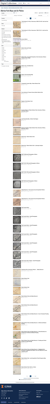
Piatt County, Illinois (25, 207)
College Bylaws (23, 402)
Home (2, 7)
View (36, 12)
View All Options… (6, 61)
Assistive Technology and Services (24, 392)
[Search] (43, 3)
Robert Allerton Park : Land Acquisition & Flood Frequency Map (33, 358)
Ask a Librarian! (3, 395)
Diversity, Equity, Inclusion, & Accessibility (23, 395)
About (28, 3)
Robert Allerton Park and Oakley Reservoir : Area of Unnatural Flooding (35, 313)
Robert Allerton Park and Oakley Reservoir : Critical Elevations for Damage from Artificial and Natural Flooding (34, 332)
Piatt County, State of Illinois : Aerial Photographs (30, 260)
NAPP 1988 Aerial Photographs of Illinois (29, 154)
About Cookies (3, 402)
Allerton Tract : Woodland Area (27, 65)
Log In (48, 0)
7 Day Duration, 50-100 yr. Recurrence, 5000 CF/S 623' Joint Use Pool (34, 21)
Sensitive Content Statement (4, 5)
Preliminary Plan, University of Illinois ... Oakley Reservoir (32, 269)
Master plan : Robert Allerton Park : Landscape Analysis (32, 145)
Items (24, 3)
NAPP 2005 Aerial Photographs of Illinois (29, 180)
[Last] (35, 18)
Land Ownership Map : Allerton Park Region (29, 118)
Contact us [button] (25, 378)
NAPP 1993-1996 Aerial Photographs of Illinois (30, 163)
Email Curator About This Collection (25, 379)
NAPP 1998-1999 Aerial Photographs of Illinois (30, 172)
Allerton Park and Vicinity (26, 48)
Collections (20, 3)
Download (41, 12)
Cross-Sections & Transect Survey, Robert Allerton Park (32, 92)
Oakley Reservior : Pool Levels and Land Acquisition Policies (33, 189)
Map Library (6, 7)
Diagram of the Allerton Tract (27, 101)
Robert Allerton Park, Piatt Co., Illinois (28, 367)
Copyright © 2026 (16, 402)
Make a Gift (38, 392)
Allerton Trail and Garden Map (27, 74)
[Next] (33, 18)
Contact (46, 12)
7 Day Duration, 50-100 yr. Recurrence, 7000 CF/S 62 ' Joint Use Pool (34, 30)
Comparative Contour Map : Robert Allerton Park (30, 83)
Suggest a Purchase (39, 394)
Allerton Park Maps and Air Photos (14, 7)
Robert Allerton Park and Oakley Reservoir (29, 296)
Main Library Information (7, 391)
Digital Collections (8, 3)
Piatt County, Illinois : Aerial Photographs (29, 216)
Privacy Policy (10, 402)
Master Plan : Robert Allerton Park (28, 136)
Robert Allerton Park (25, 278)
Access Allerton (24, 39)
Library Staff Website (22, 398)
